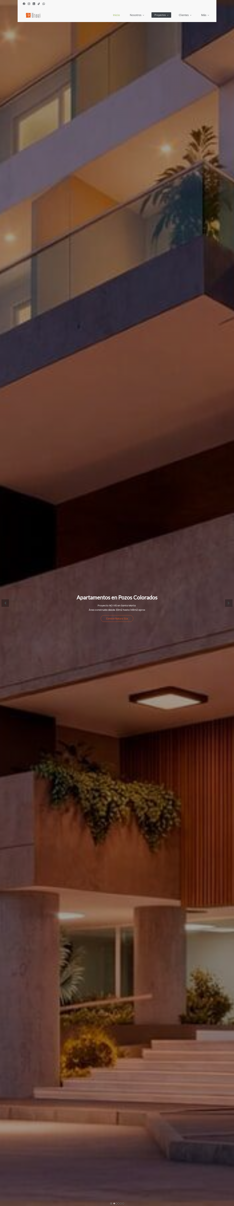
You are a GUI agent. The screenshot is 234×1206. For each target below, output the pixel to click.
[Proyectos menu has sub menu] (135, 15)
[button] (5, 603)
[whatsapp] (44, 4)
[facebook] (24, 4)
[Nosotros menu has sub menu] (111, 15)
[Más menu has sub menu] (205, 15)
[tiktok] (39, 4)
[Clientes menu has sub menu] (159, 15)
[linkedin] (34, 4)
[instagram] (29, 4)
